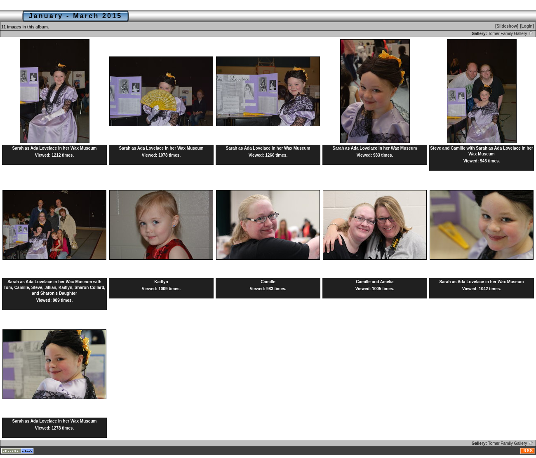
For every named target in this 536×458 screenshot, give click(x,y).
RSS (528, 451)
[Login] (527, 26)
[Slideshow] (506, 26)
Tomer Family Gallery (511, 33)
